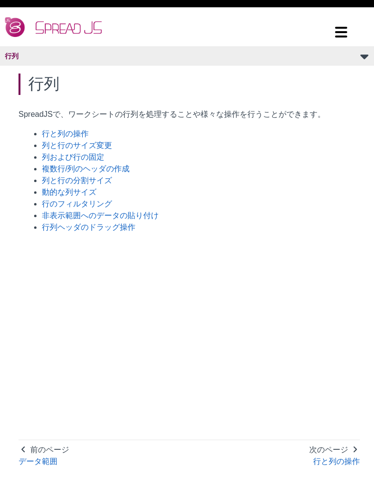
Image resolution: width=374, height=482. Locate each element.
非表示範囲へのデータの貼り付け (100, 215)
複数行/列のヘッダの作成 (86, 169)
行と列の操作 (65, 134)
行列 (12, 56)
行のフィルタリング (77, 204)
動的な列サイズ (69, 192)
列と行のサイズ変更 (77, 145)
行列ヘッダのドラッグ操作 (88, 227)
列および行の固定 (73, 157)
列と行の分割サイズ (77, 180)
